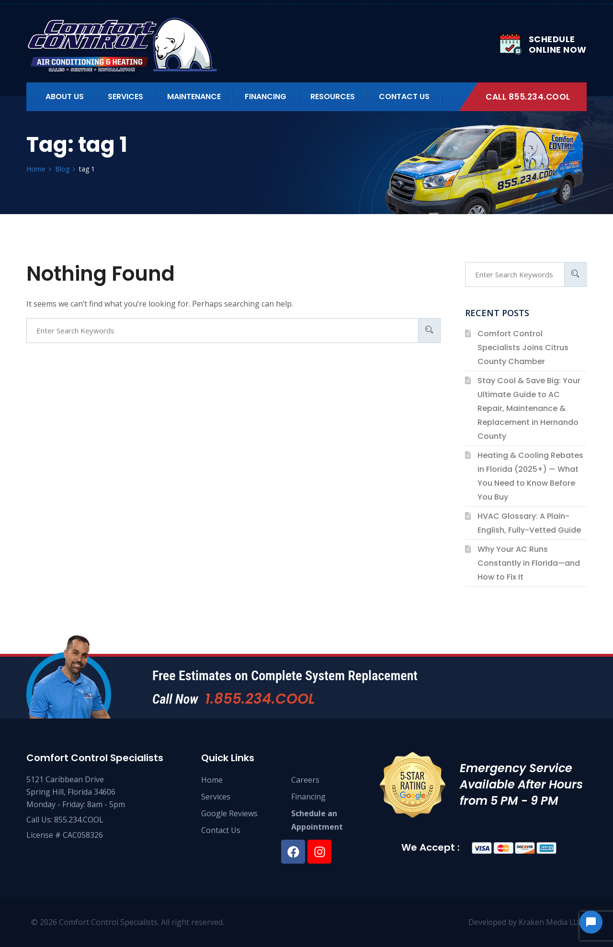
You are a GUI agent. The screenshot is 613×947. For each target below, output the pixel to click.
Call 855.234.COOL (528, 97)
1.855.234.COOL (260, 699)
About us (64, 96)
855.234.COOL (78, 819)
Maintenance (194, 96)
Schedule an (314, 813)
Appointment (317, 827)
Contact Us (404, 96)
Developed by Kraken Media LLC (524, 922)
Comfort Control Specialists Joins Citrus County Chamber (522, 347)
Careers (305, 780)
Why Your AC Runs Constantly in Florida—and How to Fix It (528, 563)
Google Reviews (229, 813)
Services (125, 96)
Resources (332, 96)
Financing (265, 96)
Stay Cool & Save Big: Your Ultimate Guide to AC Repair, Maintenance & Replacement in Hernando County (528, 408)
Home (212, 780)
